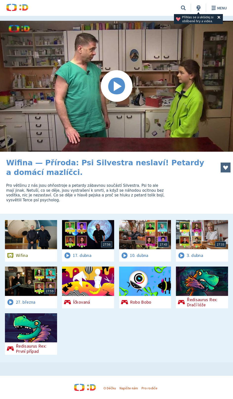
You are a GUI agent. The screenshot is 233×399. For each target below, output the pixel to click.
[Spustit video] (116, 86)
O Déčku (110, 388)
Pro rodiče (149, 388)
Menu (218, 8)
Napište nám (129, 388)
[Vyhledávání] (183, 8)
